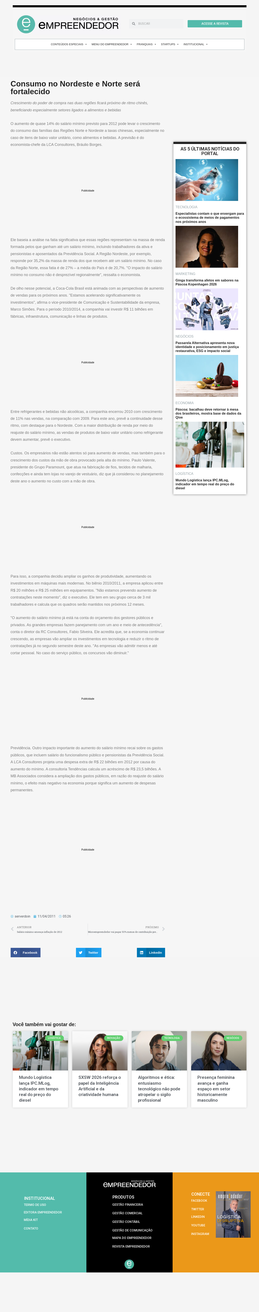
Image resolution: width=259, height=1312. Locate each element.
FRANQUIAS (147, 44)
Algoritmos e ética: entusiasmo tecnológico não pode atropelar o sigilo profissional (159, 1089)
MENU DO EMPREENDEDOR (112, 44)
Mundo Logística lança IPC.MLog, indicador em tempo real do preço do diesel (38, 1089)
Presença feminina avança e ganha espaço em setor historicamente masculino (216, 1089)
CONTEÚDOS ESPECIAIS (69, 44)
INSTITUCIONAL (195, 44)
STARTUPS (170, 44)
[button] (26, 952)
